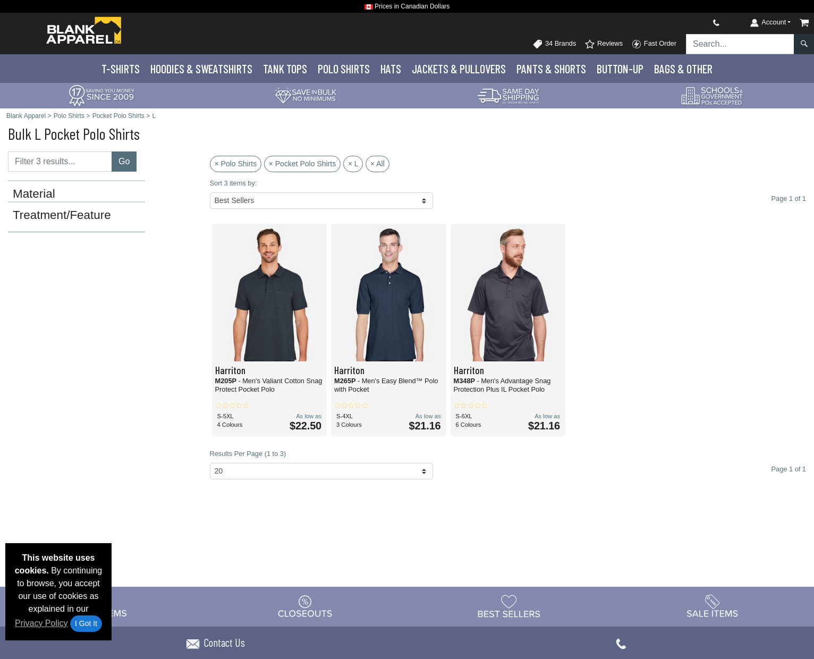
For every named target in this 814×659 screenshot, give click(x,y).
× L (353, 163)
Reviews (603, 44)
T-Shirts (120, 68)
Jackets (459, 68)
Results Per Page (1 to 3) (248, 454)
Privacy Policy (41, 623)
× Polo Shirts (236, 163)
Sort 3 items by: (233, 183)
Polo (344, 68)
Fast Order (653, 44)
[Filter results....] (60, 161)
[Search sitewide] (740, 44)
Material (34, 194)
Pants (551, 68)
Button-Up (620, 68)
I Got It (86, 623)
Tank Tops (285, 68)
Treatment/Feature (62, 215)
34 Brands (554, 44)
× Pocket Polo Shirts (302, 163)
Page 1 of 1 (788, 469)
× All (377, 163)
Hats (390, 68)
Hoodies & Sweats (201, 68)
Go (124, 161)
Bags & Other (683, 68)
